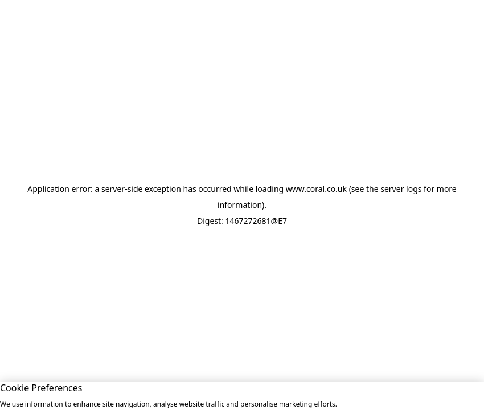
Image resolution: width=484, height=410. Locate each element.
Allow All (374, 395)
